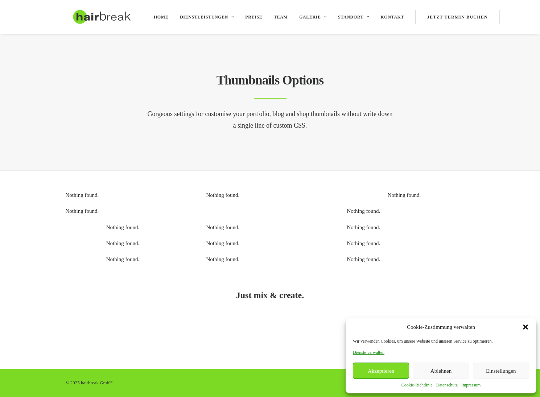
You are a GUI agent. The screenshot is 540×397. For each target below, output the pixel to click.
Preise (247, 17)
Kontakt (386, 17)
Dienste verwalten (368, 352)
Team (275, 17)
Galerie (307, 17)
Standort (347, 17)
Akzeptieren (381, 371)
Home (155, 17)
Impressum (471, 385)
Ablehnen (441, 371)
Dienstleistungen (201, 17)
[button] (525, 327)
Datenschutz (447, 385)
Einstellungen (501, 371)
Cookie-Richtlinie (417, 385)
